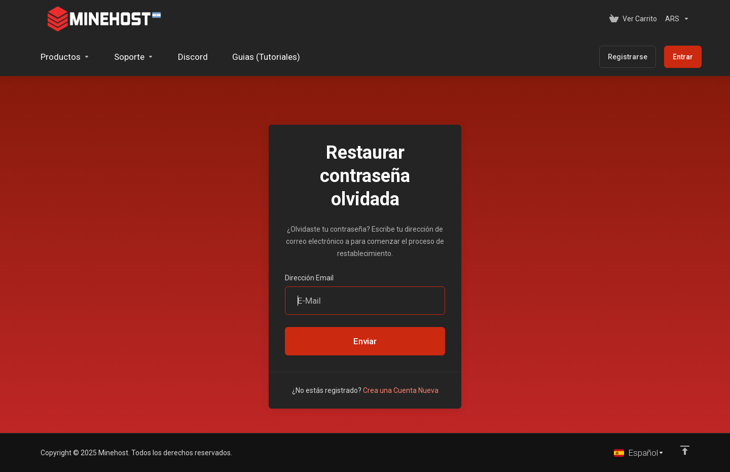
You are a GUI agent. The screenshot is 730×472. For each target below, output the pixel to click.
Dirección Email (309, 278)
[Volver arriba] (685, 450)
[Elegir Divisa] (675, 19)
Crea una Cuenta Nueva (401, 390)
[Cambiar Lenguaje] (639, 453)
